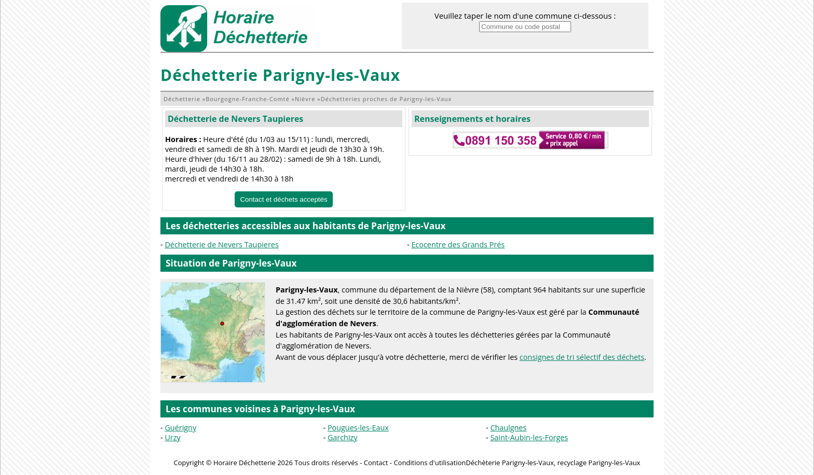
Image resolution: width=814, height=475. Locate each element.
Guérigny (180, 427)
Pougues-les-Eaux (358, 427)
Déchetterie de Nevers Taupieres (235, 118)
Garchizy (343, 437)
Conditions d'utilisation (430, 462)
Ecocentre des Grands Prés (458, 244)
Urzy (172, 437)
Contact (376, 462)
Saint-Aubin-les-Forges (529, 437)
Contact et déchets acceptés (283, 199)
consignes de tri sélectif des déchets (582, 357)
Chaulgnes (508, 427)
